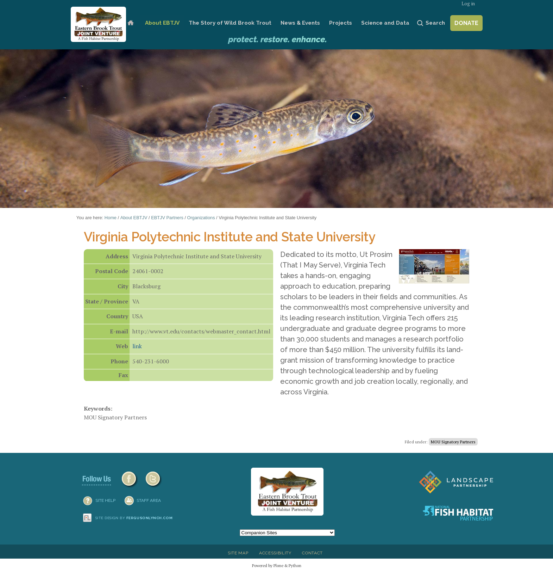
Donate (466, 23)
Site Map (238, 553)
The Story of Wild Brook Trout (230, 23)
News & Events (300, 23)
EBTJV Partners (167, 217)
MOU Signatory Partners (453, 441)
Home (130, 23)
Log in (468, 4)
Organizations (201, 217)
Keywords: (98, 408)
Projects (340, 23)
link (137, 346)
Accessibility (275, 553)
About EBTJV (162, 23)
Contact (312, 553)
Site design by (134, 518)
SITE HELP (105, 500)
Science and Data (385, 23)
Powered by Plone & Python (276, 565)
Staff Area (149, 500)
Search (435, 23)
